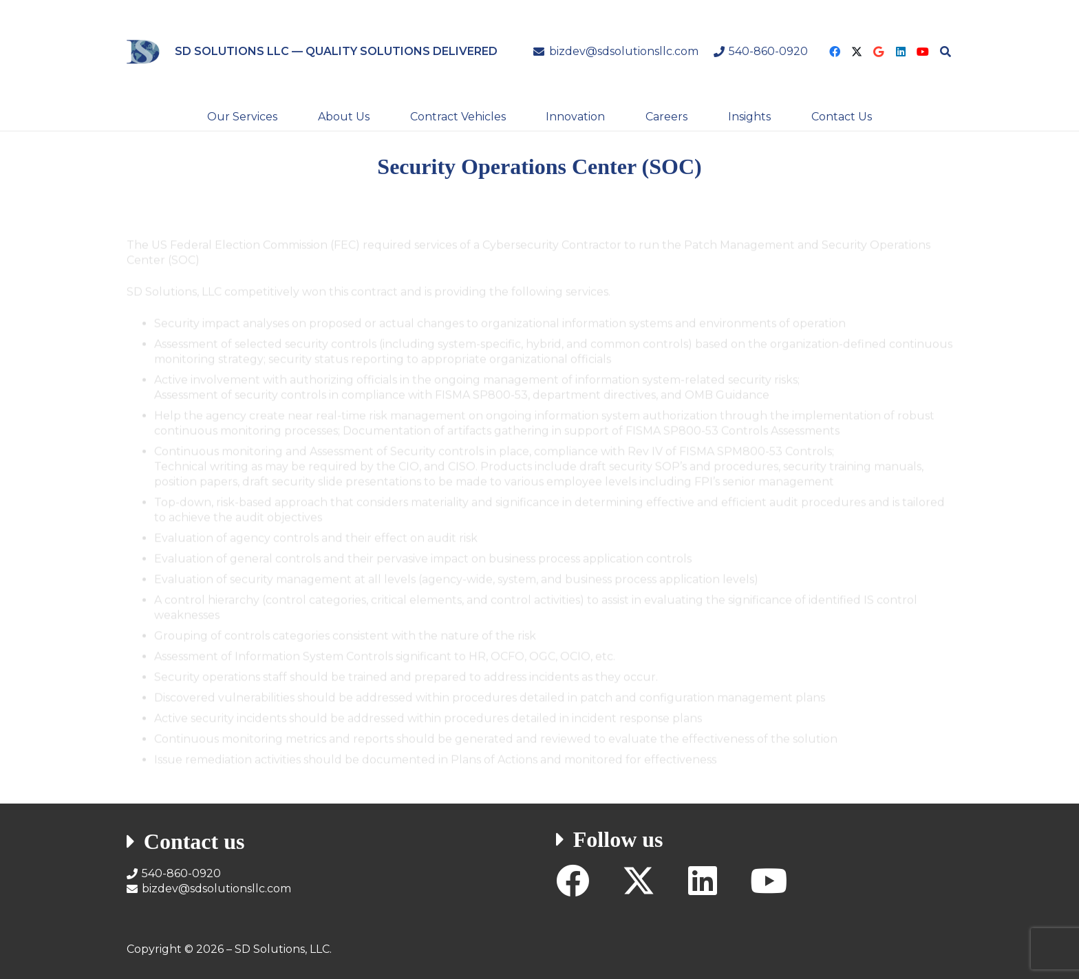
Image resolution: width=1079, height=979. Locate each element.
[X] (857, 52)
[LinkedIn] (901, 52)
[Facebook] (835, 52)
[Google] (879, 52)
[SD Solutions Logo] (143, 52)
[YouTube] (923, 52)
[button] (946, 51)
